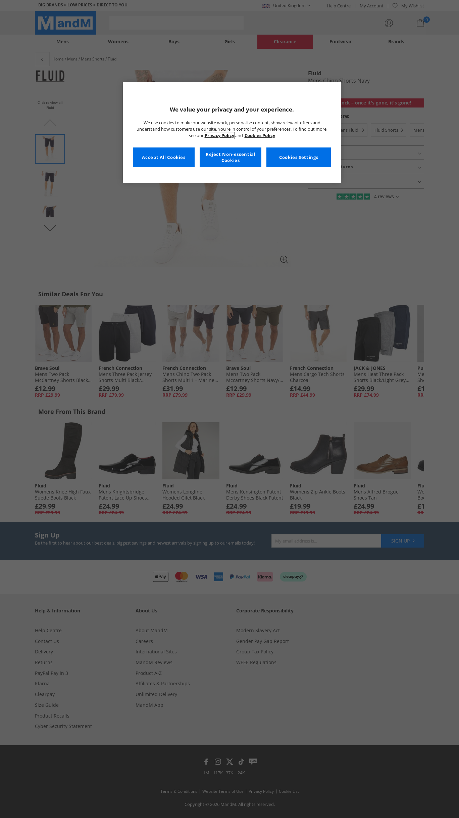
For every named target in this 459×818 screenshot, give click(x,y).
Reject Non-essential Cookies (231, 157)
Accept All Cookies (163, 157)
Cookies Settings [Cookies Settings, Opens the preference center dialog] (298, 157)
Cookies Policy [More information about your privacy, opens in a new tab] (260, 135)
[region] (232, 132)
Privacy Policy (219, 135)
